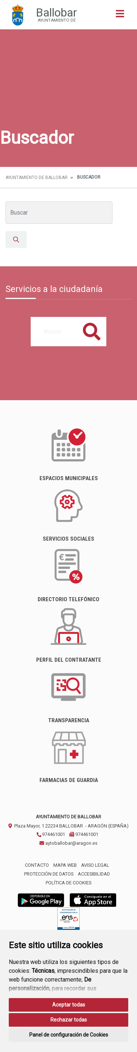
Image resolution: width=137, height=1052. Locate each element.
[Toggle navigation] (120, 16)
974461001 (50, 834)
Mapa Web (65, 865)
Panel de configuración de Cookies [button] (68, 1035)
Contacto (37, 865)
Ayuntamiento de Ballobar (36, 177)
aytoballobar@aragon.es (68, 843)
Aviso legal (95, 865)
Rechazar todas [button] (68, 1020)
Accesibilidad (94, 874)
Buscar (91, 331)
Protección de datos (48, 874)
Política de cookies (68, 882)
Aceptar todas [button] (68, 1005)
